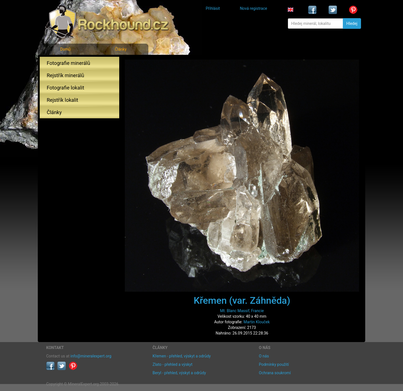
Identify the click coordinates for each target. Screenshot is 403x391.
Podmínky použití (274, 364)
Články (120, 49)
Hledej (351, 23)
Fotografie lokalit (65, 88)
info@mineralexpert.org (91, 356)
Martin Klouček (256, 322)
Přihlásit (213, 8)
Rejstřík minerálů (65, 75)
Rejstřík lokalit (62, 100)
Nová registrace (253, 8)
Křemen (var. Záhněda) (242, 300)
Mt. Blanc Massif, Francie (242, 310)
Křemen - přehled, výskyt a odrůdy (182, 356)
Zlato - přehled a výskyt (172, 364)
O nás (264, 356)
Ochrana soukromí (275, 373)
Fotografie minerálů (68, 63)
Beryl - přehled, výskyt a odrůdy (179, 373)
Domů (65, 49)
